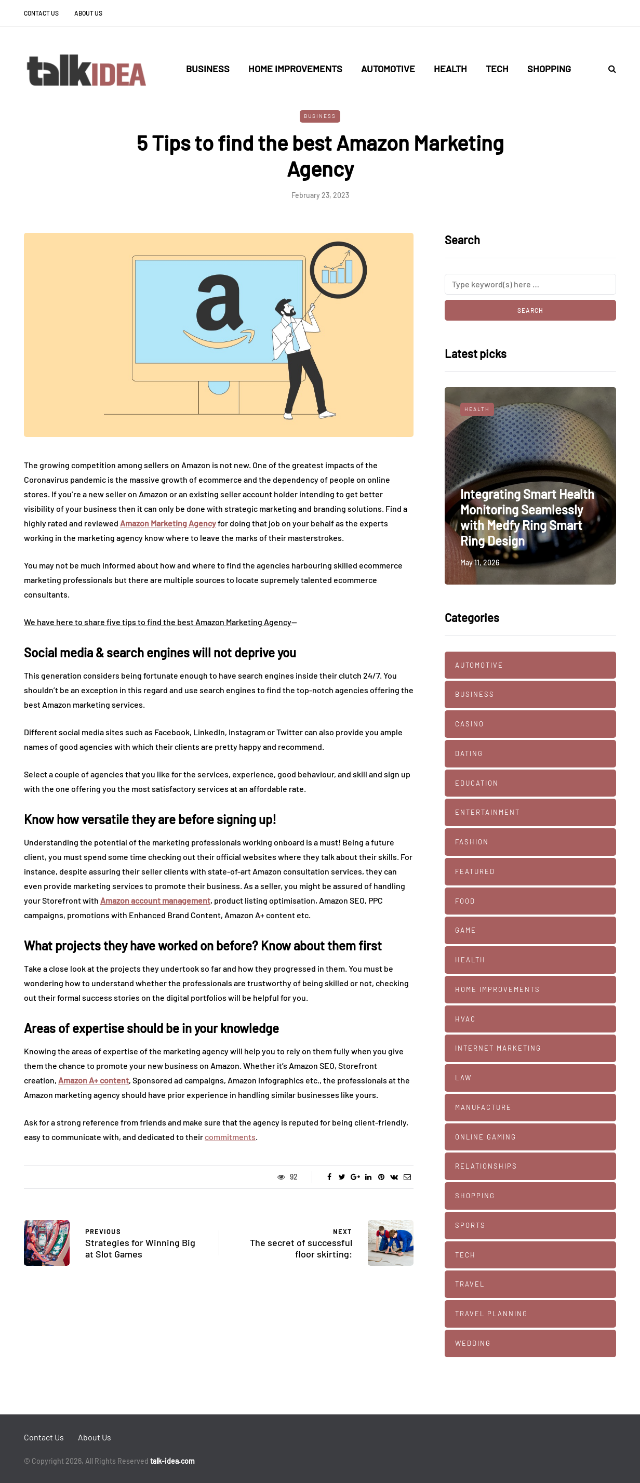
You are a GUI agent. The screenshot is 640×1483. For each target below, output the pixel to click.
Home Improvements (295, 68)
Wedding (473, 1343)
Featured (475, 871)
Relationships (486, 1166)
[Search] (530, 284)
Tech (497, 68)
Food (465, 901)
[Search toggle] (608, 68)
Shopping (549, 68)
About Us (88, 13)
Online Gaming (485, 1137)
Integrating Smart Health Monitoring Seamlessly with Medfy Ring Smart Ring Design (527, 517)
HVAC (465, 1019)
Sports (470, 1225)
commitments (230, 1137)
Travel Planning (491, 1313)
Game (465, 930)
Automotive (388, 68)
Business (208, 68)
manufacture (483, 1107)
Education (477, 783)
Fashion (472, 842)
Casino (469, 724)
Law (463, 1078)
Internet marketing (498, 1048)
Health (450, 68)
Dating (469, 753)
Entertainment (487, 812)
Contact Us (41, 13)
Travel (470, 1284)
